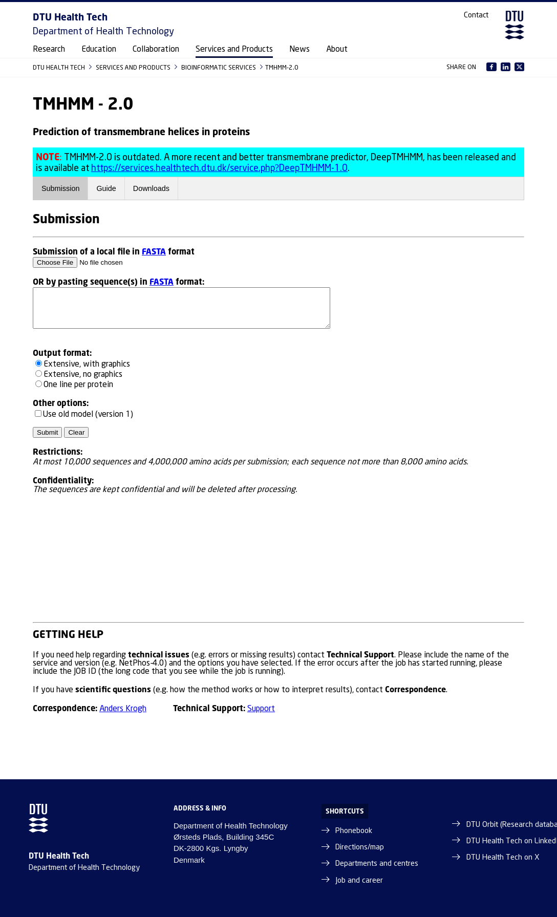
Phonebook (353, 831)
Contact (476, 15)
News (299, 49)
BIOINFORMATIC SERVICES (219, 67)
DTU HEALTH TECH (60, 67)
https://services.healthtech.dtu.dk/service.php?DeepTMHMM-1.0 (219, 168)
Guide (106, 188)
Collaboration (156, 49)
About (337, 49)
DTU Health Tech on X (503, 857)
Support (261, 709)
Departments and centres (376, 863)
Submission (60, 188)
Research (49, 49)
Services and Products (234, 49)
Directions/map (359, 847)
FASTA (154, 251)
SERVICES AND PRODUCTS (134, 67)
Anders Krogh (122, 709)
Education (98, 49)
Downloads (151, 188)
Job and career (359, 880)
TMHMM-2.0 (281, 67)
